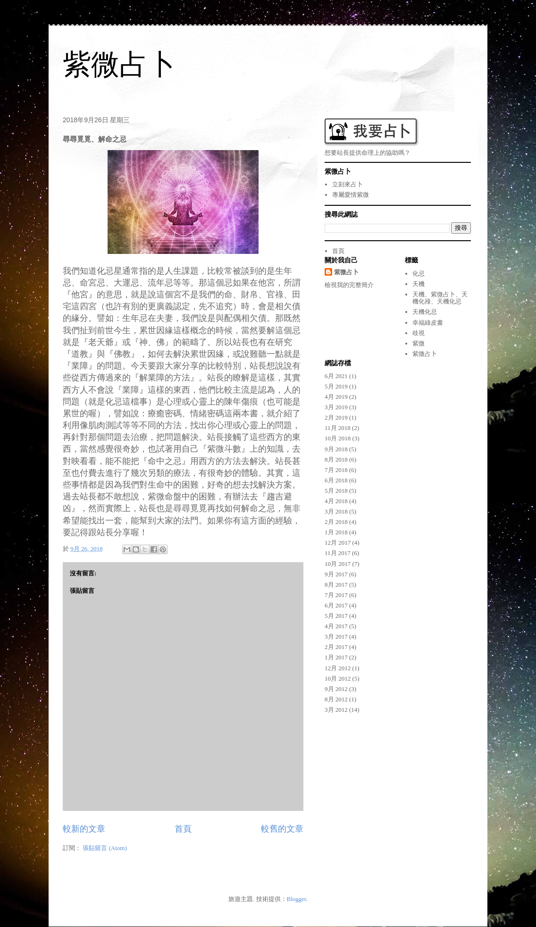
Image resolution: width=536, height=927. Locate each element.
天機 (418, 283)
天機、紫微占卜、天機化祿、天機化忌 (440, 298)
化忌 (418, 273)
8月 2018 (336, 459)
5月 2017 (336, 615)
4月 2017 (336, 626)
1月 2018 (336, 532)
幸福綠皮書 (427, 322)
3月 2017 (336, 636)
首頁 (183, 829)
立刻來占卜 (347, 184)
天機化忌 (424, 311)
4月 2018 (336, 501)
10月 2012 (338, 678)
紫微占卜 (119, 64)
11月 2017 (338, 552)
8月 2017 (336, 584)
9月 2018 (336, 449)
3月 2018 (336, 511)
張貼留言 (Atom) (105, 847)
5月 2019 (336, 386)
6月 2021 (336, 375)
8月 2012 (336, 699)
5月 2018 (336, 490)
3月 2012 (336, 709)
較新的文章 (84, 829)
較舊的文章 (282, 829)
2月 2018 (336, 521)
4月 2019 (336, 396)
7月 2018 (336, 469)
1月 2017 (336, 657)
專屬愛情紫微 (350, 194)
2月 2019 (336, 417)
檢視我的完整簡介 (349, 284)
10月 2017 (338, 563)
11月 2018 (338, 427)
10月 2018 (338, 438)
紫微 (418, 343)
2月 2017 (336, 646)
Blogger (296, 898)
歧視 (418, 333)
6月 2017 (336, 605)
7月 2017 (336, 594)
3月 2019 (336, 407)
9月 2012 (336, 688)
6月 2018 (336, 480)
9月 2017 (336, 574)
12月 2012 (338, 668)
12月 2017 (338, 542)
